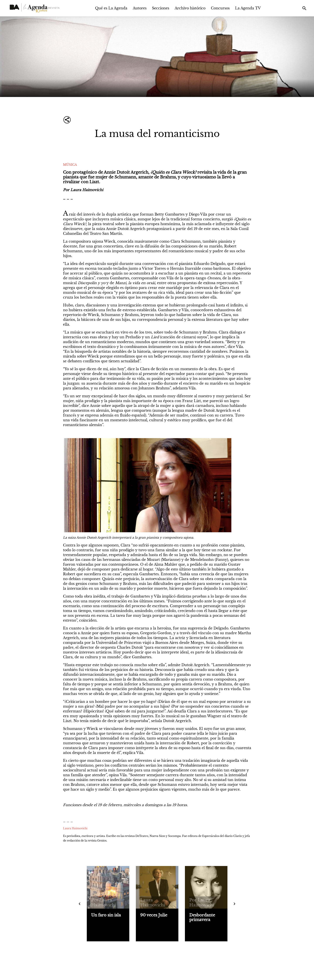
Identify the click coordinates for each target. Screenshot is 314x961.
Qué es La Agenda (111, 8)
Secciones (160, 8)
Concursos (220, 8)
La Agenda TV (248, 8)
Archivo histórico (190, 8)
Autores (140, 8)
